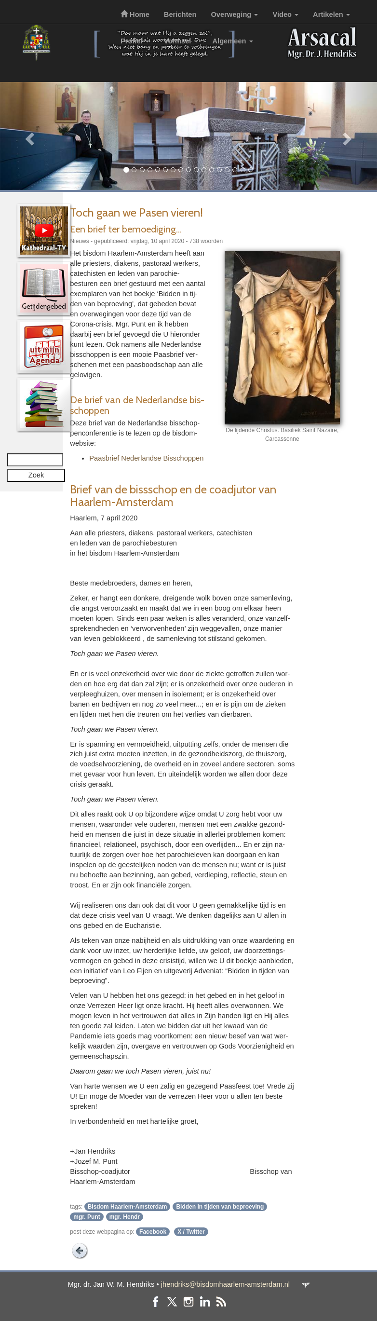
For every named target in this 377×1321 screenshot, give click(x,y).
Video (285, 14)
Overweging (234, 14)
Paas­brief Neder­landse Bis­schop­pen (146, 458)
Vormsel (181, 41)
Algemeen (233, 41)
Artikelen (331, 14)
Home (135, 14)
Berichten (180, 14)
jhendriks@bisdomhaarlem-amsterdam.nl (225, 1284)
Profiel (135, 41)
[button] (28, 136)
